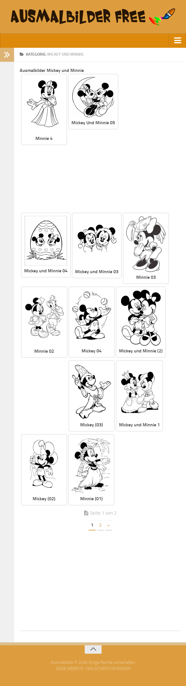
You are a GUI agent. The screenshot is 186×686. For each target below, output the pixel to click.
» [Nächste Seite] (108, 525)
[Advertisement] (124, 171)
